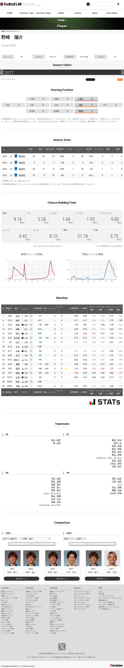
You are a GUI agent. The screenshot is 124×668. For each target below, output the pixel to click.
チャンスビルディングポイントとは (47, 246)
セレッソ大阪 (5, 622)
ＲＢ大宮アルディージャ (34, 607)
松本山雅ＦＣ (54, 600)
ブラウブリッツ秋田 (32, 598)
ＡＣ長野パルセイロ (56, 602)
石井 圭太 (56, 499)
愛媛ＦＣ (53, 622)
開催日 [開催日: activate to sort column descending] (9, 309)
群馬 (18, 368)
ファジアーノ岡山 (7, 626)
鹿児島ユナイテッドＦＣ (58, 631)
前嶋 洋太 (56, 502)
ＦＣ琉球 (53, 633)
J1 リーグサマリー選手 (81, 594)
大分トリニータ (31, 631)
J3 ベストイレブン (80, 609)
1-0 (26, 316)
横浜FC (22, 156)
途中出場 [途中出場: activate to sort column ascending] (50, 150)
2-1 (26, 320)
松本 (18, 316)
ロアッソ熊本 (54, 629)
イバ (120, 484)
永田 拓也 (117, 460)
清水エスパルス (6, 613)
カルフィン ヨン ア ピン (109, 457)
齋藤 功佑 (117, 490)
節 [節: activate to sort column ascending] (3, 309)
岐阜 (18, 320)
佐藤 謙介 (56, 484)
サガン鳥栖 (29, 629)
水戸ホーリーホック (7, 594)
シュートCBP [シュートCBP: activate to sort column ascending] (118, 309)
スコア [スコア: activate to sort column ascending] (24, 309)
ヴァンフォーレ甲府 (32, 613)
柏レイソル (4, 600)
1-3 (26, 373)
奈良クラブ (53, 613)
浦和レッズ (4, 596)
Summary (77, 588)
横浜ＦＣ (28, 609)
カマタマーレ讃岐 (56, 620)
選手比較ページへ (92, 544)
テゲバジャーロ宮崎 (32, 633)
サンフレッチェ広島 (7, 629)
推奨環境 (49, 653)
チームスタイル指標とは (106, 604)
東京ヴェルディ (6, 604)
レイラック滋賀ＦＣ (56, 609)
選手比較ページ (21, 579)
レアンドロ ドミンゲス (50, 505)
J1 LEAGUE (5, 588)
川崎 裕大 (117, 466)
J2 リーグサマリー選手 (81, 600)
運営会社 (72, 653)
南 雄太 (57, 443)
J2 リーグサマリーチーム (82, 598)
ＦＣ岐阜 (53, 607)
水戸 (18, 355)
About (94, 13)
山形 (18, 351)
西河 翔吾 (117, 449)
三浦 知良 (117, 481)
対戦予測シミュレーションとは (108, 607)
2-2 (26, 346)
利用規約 (42, 653)
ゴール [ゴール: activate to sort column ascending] (69, 150)
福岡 (18, 373)
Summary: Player (43, 13)
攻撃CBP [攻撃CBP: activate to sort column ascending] (74, 309)
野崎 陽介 (56, 490)
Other (100, 588)
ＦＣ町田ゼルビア (7, 607)
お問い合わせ (80, 653)
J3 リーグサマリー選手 (81, 607)
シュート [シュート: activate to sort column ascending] (79, 150)
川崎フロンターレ (7, 609)
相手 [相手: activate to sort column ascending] (16, 309)
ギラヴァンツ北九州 (56, 626)
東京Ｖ (17, 360)
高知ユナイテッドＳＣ (57, 624)
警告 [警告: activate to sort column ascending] (108, 150)
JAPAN (61, 13)
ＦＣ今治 (28, 626)
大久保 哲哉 (116, 493)
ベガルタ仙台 (30, 596)
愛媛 (18, 364)
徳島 (18, 325)
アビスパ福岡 (5, 631)
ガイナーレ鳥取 (55, 615)
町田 (18, 382)
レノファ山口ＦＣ (56, 618)
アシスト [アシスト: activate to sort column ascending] (98, 150)
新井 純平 (117, 452)
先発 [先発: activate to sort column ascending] (40, 150)
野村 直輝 (56, 481)
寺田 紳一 (56, 487)
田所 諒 (118, 443)
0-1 (26, 351)
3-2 (26, 364)
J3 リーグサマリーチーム (82, 604)
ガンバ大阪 (4, 620)
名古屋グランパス (7, 615)
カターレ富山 (30, 618)
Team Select (111, 13)
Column (77, 13)
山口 (18, 342)
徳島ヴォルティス (31, 624)
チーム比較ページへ (31, 544)
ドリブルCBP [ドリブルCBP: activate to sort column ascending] (100, 309)
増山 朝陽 (56, 496)
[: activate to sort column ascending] (8, 150)
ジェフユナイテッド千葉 (9, 598)
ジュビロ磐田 (30, 620)
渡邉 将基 (117, 446)
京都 (18, 386)
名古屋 (17, 338)
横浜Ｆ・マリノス (7, 611)
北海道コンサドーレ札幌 (34, 591)
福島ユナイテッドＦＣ (57, 591)
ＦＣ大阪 (53, 611)
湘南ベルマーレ (31, 611)
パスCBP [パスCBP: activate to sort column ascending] (83, 309)
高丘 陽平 (56, 440)
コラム (100, 591)
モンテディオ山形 (31, 600)
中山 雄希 (117, 487)
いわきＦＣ (29, 602)
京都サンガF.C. (6, 618)
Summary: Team (26, 13)
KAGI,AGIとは (102, 600)
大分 (18, 346)
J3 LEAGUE (53, 588)
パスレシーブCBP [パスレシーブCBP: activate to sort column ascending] (109, 309)
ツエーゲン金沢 (55, 604)
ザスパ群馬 (53, 596)
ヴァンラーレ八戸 (31, 594)
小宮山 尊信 (116, 463)
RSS (120, 79)
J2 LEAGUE (29, 588)
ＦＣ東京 (4, 602)
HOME (9, 13)
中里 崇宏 (56, 478)
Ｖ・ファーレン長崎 (7, 633)
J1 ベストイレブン (80, 596)
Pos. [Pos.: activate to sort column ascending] (45, 309)
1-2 (26, 333)
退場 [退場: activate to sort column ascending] (118, 150)
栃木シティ (29, 604)
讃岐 (18, 329)
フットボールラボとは (105, 596)
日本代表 (101, 594)
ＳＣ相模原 (53, 598)
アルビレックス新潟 (32, 615)
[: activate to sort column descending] (4, 150)
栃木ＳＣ (53, 594)
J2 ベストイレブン (80, 602)
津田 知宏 (117, 478)
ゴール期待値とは (104, 609)
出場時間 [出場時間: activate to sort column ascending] (59, 150)
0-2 (26, 325)
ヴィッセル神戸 (6, 624)
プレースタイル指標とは (106, 602)
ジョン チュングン (52, 493)
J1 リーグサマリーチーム (82, 591)
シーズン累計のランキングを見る (108, 246)
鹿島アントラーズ (7, 591)
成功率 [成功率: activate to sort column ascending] (89, 150)
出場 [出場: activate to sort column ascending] (30, 150)
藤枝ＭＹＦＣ (30, 622)
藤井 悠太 (117, 440)
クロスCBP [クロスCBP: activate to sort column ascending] (92, 309)
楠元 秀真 (117, 455)
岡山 (18, 333)
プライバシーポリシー (60, 653)
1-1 (26, 360)
